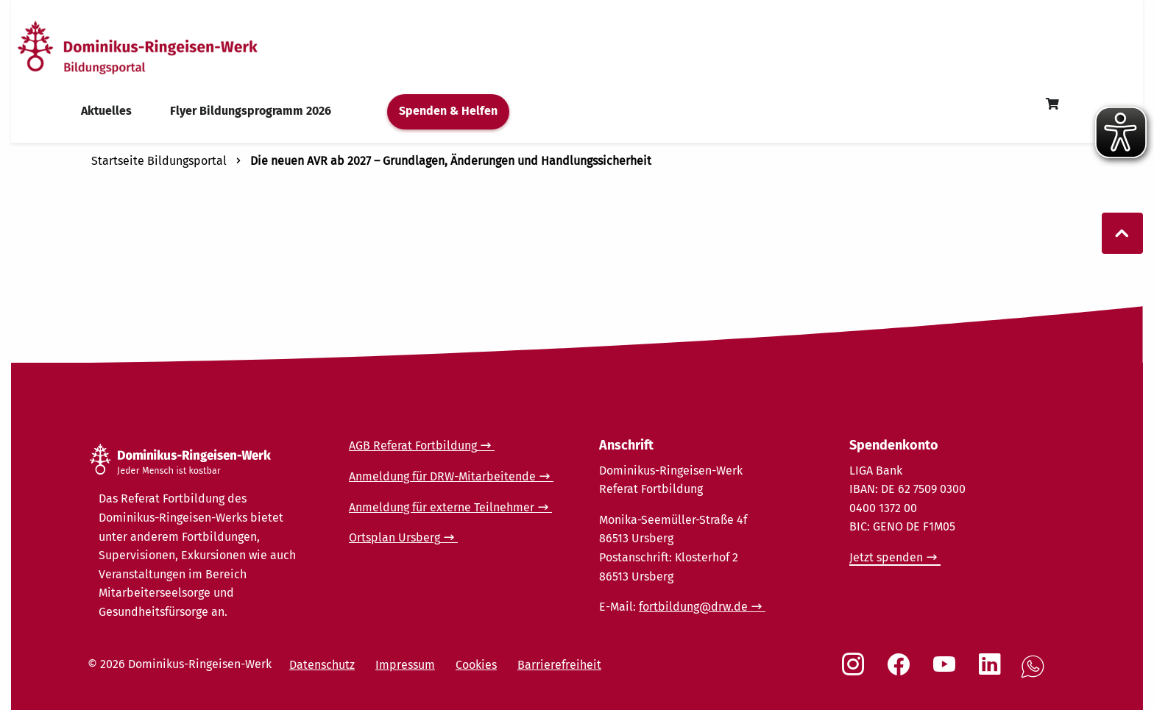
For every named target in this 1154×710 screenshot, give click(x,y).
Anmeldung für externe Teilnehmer (441, 507)
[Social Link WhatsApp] (1035, 674)
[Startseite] (164, 47)
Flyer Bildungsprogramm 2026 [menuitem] (250, 111)
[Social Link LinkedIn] (992, 672)
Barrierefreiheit (559, 665)
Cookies (476, 665)
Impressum (405, 665)
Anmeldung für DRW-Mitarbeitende (442, 476)
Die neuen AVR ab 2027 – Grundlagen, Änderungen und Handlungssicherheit (450, 161)
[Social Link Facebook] (901, 672)
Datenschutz (322, 665)
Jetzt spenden (886, 557)
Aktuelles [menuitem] (106, 111)
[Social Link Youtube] (947, 672)
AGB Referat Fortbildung (413, 445)
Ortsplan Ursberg (394, 537)
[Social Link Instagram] (856, 672)
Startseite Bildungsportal (159, 161)
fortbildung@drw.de (693, 607)
